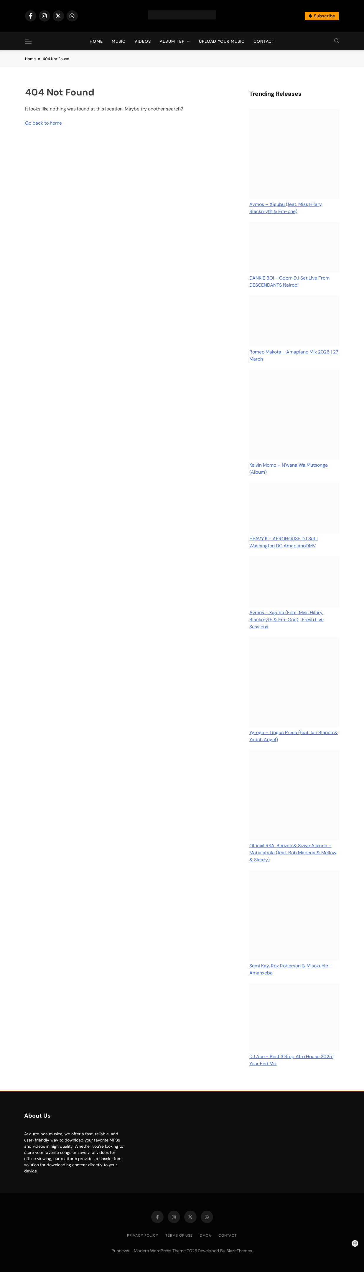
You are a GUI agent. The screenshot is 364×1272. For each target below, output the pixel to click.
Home (96, 41)
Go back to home (43, 123)
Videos (142, 41)
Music (119, 41)
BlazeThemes (239, 1250)
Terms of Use (179, 1235)
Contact (263, 41)
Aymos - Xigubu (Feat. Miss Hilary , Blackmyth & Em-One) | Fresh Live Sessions (287, 619)
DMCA (205, 1235)
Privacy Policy (142, 1235)
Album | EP (172, 41)
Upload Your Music (222, 41)
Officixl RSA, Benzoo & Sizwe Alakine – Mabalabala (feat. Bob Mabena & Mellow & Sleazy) (292, 853)
